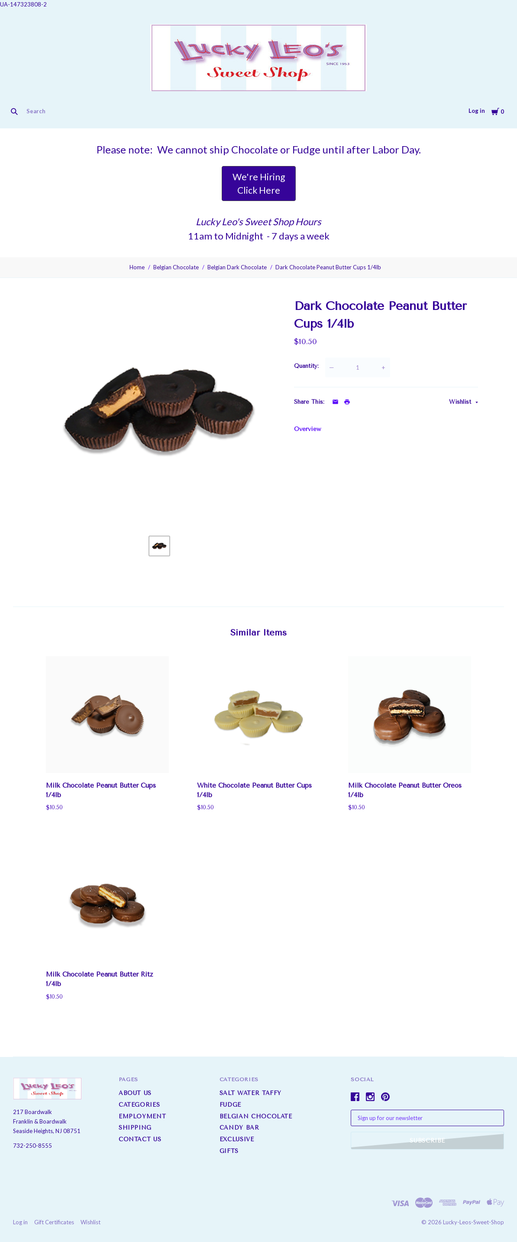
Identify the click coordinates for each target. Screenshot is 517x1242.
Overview (307, 429)
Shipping (135, 1127)
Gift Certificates (54, 1222)
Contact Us (140, 1139)
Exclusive (237, 1139)
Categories (139, 1105)
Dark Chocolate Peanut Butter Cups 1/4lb (328, 267)
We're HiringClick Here (259, 183)
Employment (142, 1116)
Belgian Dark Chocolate (237, 267)
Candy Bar (239, 1127)
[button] (259, 183)
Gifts (229, 1151)
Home (137, 267)
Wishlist (461, 402)
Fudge (230, 1105)
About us (135, 1093)
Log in (477, 110)
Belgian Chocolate (176, 267)
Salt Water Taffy (250, 1093)
